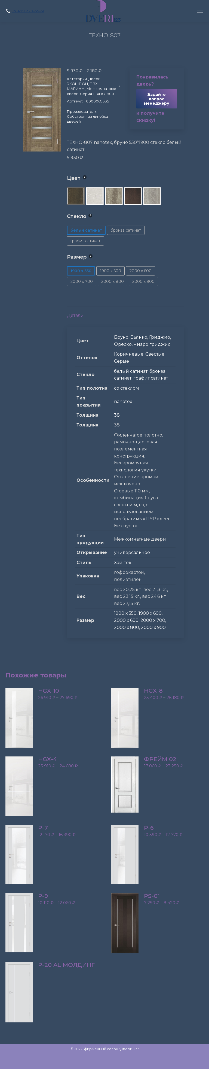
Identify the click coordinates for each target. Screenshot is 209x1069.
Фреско (123, 344)
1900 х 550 (125, 613)
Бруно (121, 337)
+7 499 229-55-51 (28, 11)
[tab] (125, 313)
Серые (121, 361)
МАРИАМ (76, 88)
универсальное (132, 552)
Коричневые (128, 354)
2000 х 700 (152, 620)
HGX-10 (48, 691)
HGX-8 (153, 691)
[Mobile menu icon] (200, 11)
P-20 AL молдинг (66, 965)
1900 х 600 (150, 613)
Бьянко (138, 337)
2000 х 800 (126, 627)
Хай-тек (122, 562)
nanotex (123, 401)
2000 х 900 (153, 627)
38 (117, 415)
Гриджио (159, 337)
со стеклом (126, 388)
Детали (75, 315)
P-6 (149, 828)
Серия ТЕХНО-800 (97, 94)
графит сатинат (150, 378)
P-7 (43, 828)
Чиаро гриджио (152, 344)
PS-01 (152, 896)
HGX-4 (47, 759)
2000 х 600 (126, 620)
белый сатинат (130, 371)
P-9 (43, 896)
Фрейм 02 (160, 759)
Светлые (154, 354)
